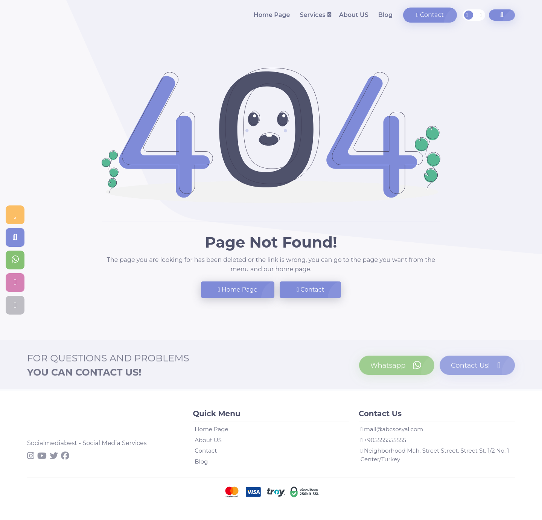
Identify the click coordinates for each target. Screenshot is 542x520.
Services (312, 14)
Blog (385, 14)
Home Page (272, 14)
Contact (430, 14)
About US (353, 14)
